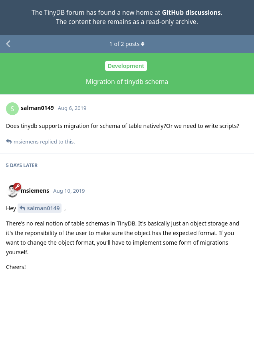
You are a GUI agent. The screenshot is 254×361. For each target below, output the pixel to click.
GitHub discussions (191, 12)
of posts (127, 44)
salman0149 (43, 208)
